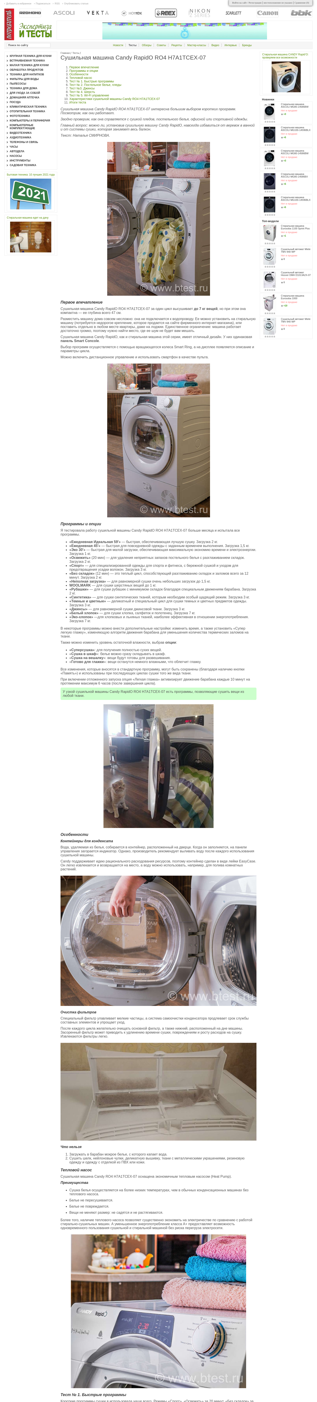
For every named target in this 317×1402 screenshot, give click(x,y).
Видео (215, 45)
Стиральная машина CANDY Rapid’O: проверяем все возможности (285, 56)
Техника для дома (23, 88)
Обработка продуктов (26, 69)
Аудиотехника (20, 137)
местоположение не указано (278, 2)
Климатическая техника (28, 106)
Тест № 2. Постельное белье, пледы (95, 85)
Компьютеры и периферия (30, 120)
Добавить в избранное (18, 3)
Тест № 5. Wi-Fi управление (89, 95)
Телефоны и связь (24, 142)
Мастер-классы (196, 45)
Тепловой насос (80, 78)
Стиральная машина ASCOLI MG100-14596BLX (296, 128)
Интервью (231, 45)
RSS (57, 3)
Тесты (75, 53)
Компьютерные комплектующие (22, 127)
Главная (65, 53)
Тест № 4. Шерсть (82, 92)
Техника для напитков (27, 74)
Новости (118, 45)
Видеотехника (21, 132)
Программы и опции (83, 70)
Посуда (15, 102)
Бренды (247, 45)
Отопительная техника (27, 111)
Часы (14, 146)
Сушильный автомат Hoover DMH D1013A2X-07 (296, 273)
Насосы (16, 156)
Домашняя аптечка (24, 97)
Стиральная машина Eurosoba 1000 (292, 297)
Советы (161, 45)
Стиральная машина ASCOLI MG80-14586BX (294, 175)
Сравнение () (302, 2)
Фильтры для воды (24, 79)
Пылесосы (18, 83)
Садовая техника (23, 165)
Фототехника (20, 116)
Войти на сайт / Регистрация (247, 2)
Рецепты (176, 45)
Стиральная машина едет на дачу (27, 217)
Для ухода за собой (25, 92)
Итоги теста (77, 102)
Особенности (78, 74)
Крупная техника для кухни (31, 56)
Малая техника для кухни (29, 65)
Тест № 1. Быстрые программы (91, 81)
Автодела (17, 151)
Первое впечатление (84, 67)
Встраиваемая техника (27, 60)
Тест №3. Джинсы (82, 88)
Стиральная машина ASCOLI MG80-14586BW (294, 105)
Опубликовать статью (76, 3)
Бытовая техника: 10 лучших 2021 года (31, 174)
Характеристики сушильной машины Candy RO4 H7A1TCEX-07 (114, 99)
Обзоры (146, 45)
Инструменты (20, 160)
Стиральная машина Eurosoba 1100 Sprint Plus (295, 227)
